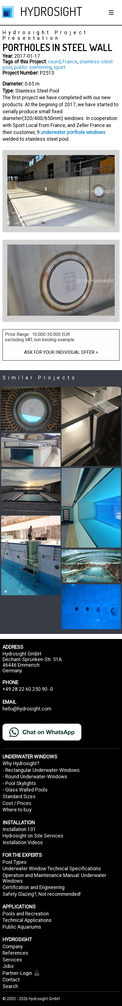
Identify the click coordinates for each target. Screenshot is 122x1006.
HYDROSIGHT (51, 11)
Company (13, 946)
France (70, 61)
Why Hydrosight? (21, 763)
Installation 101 (19, 829)
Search (10, 986)
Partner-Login (21, 973)
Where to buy (17, 810)
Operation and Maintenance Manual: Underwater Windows (54, 878)
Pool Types (15, 862)
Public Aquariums (22, 927)
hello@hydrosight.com (27, 709)
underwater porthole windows (73, 132)
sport (59, 67)
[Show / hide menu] (111, 12)
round (54, 61)
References (15, 953)
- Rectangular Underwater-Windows (41, 770)
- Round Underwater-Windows (35, 776)
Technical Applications (27, 920)
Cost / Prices (17, 803)
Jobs (8, 966)
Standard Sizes (19, 796)
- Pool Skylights (19, 783)
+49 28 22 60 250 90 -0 (28, 689)
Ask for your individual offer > (61, 352)
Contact (11, 979)
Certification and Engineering (34, 887)
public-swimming (33, 67)
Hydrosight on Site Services (33, 836)
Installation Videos (23, 842)
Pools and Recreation (26, 914)
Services (12, 960)
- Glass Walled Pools (25, 790)
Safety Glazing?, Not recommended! (42, 894)
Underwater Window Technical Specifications (52, 868)
